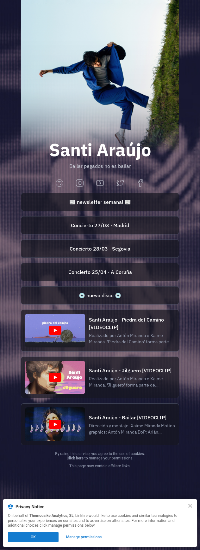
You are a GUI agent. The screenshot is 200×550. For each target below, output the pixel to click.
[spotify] (59, 183)
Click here (74, 458)
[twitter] (120, 183)
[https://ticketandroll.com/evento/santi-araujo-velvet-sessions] (100, 272)
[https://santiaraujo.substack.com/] (100, 202)
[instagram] (80, 183)
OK (33, 537)
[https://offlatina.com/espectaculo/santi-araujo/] (100, 225)
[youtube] (100, 183)
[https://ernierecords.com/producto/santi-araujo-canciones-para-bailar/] (100, 295)
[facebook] (140, 183)
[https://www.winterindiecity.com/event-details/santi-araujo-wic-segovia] (100, 249)
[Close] (190, 506)
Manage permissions (84, 537)
